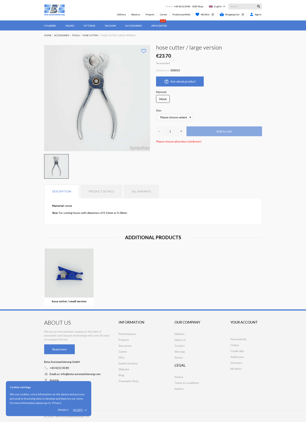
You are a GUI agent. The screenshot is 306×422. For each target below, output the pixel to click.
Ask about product (180, 81)
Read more (59, 349)
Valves (69, 25)
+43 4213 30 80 (182, 6)
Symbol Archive (128, 363)
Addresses (237, 357)
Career (163, 14)
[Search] (245, 6)
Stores (178, 357)
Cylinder (50, 25)
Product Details (101, 191)
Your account (244, 322)
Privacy (63, 410)
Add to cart (224, 131)
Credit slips (237, 351)
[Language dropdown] (220, 6)
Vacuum (110, 25)
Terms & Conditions (186, 382)
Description (61, 191)
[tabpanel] (97, 98)
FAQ (121, 357)
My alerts (236, 368)
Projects (150, 14)
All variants (141, 191)
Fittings (89, 25)
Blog (121, 375)
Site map (179, 351)
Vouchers (236, 362)
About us (135, 14)
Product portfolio (181, 14)
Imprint (179, 388)
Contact (179, 345)
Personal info (238, 339)
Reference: (163, 70)
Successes (125, 345)
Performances (127, 334)
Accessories (133, 25)
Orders (234, 345)
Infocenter (159, 23)
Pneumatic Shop (129, 381)
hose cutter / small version (69, 301)
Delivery (121, 14)
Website (124, 369)
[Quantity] (170, 131)
